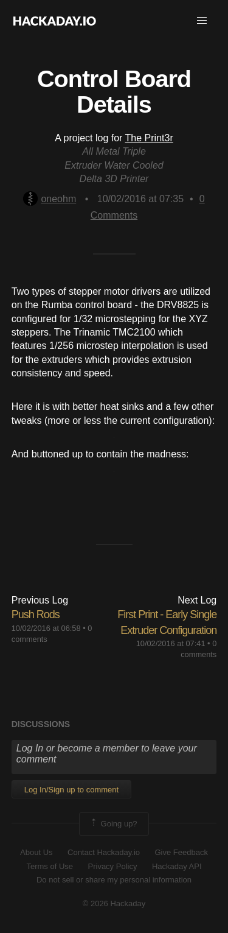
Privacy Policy (112, 866)
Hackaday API (177, 866)
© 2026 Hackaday (114, 903)
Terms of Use (49, 866)
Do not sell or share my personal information (114, 879)
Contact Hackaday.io (103, 852)
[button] (202, 20)
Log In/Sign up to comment (71, 789)
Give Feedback (180, 852)
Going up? (113, 824)
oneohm (49, 199)
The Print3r (149, 138)
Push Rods (36, 614)
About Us (36, 852)
